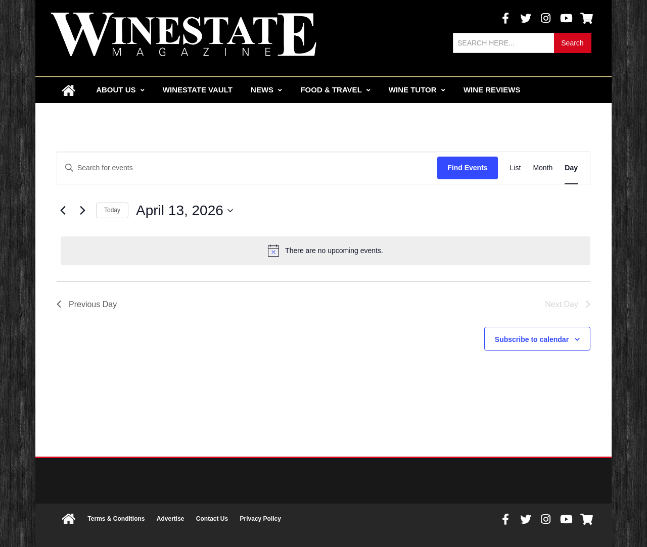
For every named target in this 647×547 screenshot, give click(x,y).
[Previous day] (63, 211)
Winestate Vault (198, 89)
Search (572, 43)
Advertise (170, 518)
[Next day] (82, 211)
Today (112, 210)
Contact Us (212, 518)
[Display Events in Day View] (571, 168)
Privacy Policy (260, 518)
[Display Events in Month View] (542, 168)
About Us (120, 89)
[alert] (325, 250)
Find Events (467, 168)
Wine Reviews (492, 89)
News (266, 89)
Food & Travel (335, 89)
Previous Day (87, 304)
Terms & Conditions (116, 518)
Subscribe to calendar (532, 339)
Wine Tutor (417, 89)
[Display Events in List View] (515, 168)
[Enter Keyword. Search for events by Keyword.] (247, 168)
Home (68, 90)
